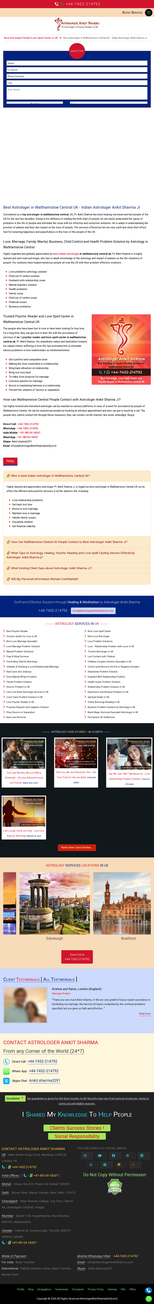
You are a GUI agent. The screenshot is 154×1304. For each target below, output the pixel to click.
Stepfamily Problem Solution (103, 671)
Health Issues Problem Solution (104, 682)
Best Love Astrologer (99, 636)
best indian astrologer (66, 253)
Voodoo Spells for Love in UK (22, 636)
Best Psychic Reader (17, 631)
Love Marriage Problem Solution (23, 646)
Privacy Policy (96, 1289)
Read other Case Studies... (77, 847)
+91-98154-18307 (30, 432)
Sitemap (112, 1289)
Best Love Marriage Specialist (22, 641)
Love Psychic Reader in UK (20, 702)
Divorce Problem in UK (18, 687)
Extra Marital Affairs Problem (22, 677)
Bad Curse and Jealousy (19, 671)
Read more (145, 1013)
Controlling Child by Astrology (22, 661)
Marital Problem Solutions (20, 651)
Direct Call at (77, 957)
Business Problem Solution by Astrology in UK (111, 707)
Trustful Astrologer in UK (100, 651)
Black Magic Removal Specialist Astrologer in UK (113, 712)
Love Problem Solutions (100, 641)
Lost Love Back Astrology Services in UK (28, 692)
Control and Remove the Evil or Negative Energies (113, 666)
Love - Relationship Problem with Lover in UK (111, 646)
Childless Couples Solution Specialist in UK (109, 661)
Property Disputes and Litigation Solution (28, 707)
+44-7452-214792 (83, 4)
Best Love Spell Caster (99, 631)
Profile (20, 1289)
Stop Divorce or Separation (21, 712)
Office (132, 1289)
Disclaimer (78, 1289)
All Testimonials (58, 979)
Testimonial (61, 1289)
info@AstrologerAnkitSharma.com (93, 610)
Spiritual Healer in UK (98, 697)
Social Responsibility (77, 1136)
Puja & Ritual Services (18, 656)
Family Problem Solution (19, 682)
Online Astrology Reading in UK (104, 702)
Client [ (23, 979)
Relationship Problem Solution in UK (106, 687)
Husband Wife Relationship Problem (106, 677)
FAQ (123, 1289)
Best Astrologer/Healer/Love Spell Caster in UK (31, 37)
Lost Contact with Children (101, 656)
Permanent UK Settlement (101, 717)
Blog (30, 1289)
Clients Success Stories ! (77, 1128)
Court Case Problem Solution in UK (25, 697)
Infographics (44, 1289)
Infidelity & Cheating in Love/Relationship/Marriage (33, 666)
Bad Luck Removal (16, 717)
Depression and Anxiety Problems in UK (108, 692)
